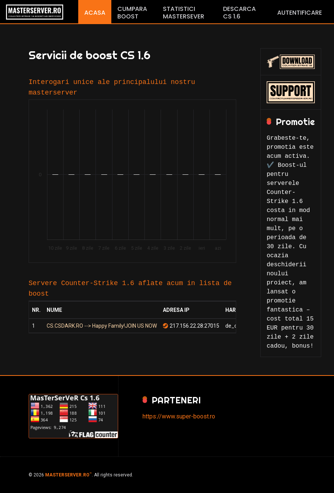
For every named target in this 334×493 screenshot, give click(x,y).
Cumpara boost (132, 13)
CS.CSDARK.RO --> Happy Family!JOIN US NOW (102, 326)
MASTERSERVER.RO (68, 475)
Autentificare (299, 12)
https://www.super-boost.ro (179, 416)
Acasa (94, 12)
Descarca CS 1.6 (239, 13)
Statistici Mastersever (183, 13)
